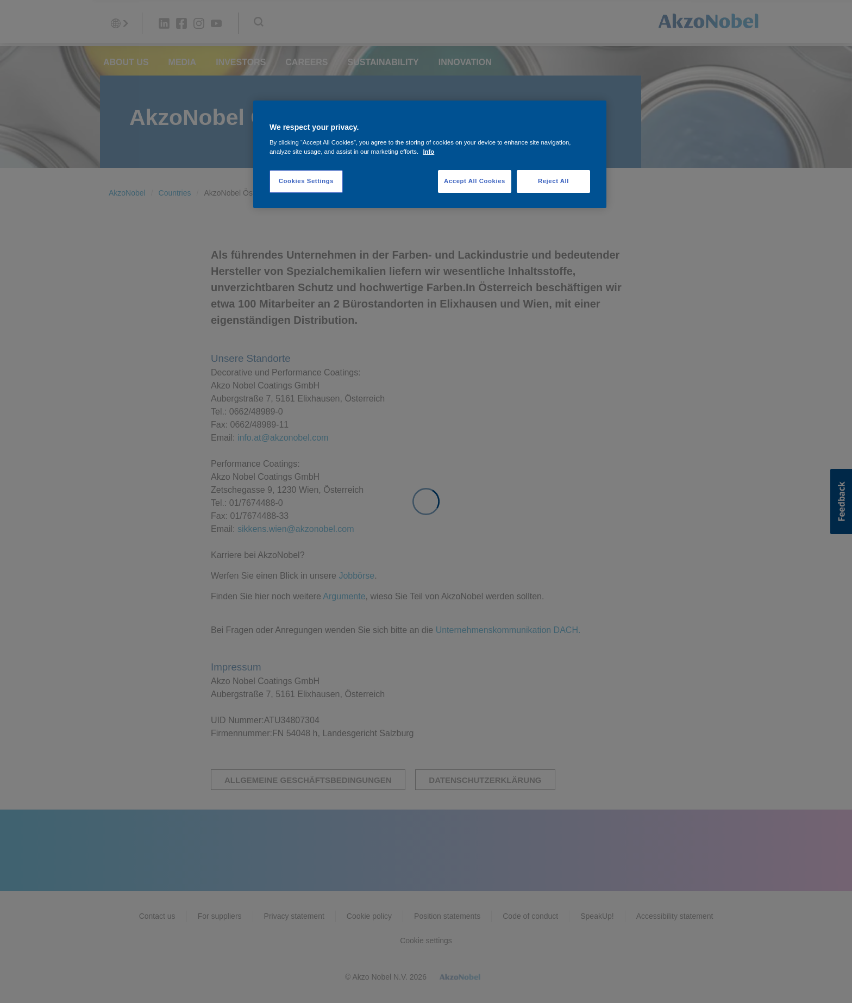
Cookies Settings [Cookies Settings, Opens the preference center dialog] (306, 181)
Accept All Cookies (474, 181)
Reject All (553, 181)
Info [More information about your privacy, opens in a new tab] (428, 151)
